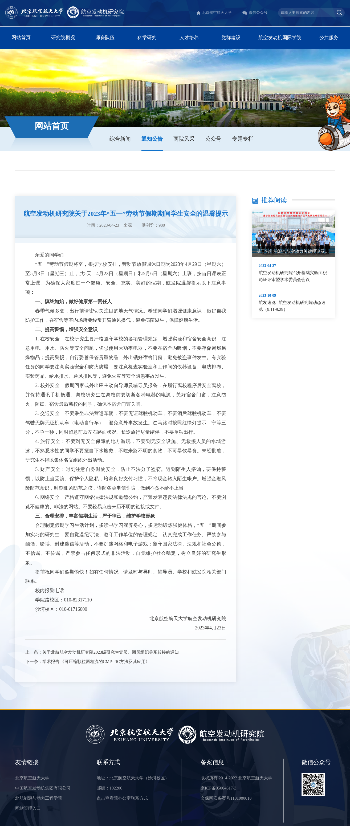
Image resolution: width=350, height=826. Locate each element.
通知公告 (152, 139)
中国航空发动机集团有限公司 (43, 788)
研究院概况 (63, 37)
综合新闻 (120, 139)
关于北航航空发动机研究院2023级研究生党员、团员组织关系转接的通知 (110, 652)
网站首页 (21, 37)
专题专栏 (242, 139)
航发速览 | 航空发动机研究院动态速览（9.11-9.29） (292, 306)
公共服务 (329, 37)
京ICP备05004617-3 (218, 788)
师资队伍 (105, 37)
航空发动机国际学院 (280, 37)
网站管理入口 (28, 808)
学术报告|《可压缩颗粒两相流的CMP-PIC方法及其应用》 (96, 661)
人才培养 (189, 37)
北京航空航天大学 (217, 13)
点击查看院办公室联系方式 (122, 798)
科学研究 (147, 37)
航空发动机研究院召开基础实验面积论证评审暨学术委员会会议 (293, 276)
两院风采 (184, 139)
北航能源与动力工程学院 (38, 798)
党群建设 (231, 37)
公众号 (213, 139)
